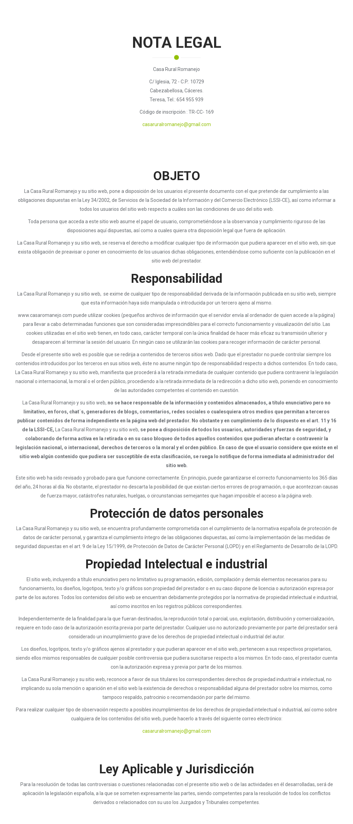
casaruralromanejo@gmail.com (176, 124)
